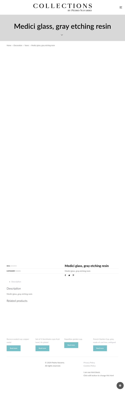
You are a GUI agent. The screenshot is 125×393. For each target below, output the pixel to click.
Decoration (18, 45)
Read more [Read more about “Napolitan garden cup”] (71, 345)
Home (9, 45)
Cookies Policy (90, 366)
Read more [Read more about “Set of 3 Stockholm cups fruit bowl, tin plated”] (42, 348)
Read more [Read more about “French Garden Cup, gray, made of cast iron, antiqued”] (100, 348)
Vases (27, 45)
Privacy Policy (89, 362)
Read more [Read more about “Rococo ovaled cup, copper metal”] (13, 348)
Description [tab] (16, 281)
